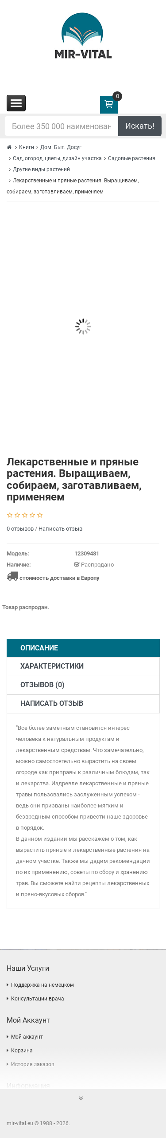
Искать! (139, 125)
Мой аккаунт (27, 1037)
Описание (39, 648)
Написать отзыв (60, 528)
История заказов (32, 1064)
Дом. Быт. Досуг (60, 147)
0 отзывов (20, 528)
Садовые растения (131, 158)
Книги (26, 147)
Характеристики (52, 666)
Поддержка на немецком (42, 985)
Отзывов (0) (42, 685)
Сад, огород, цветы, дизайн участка (57, 158)
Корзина (22, 1050)
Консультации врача (37, 999)
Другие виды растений (41, 169)
